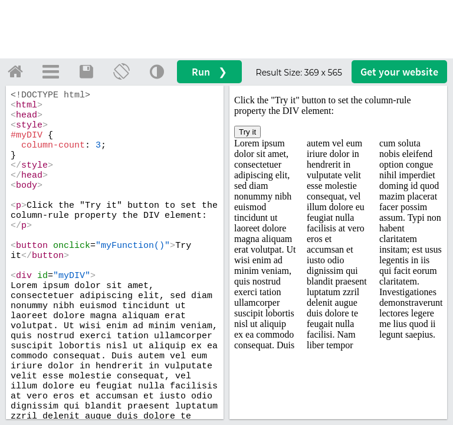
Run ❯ (209, 72)
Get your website (399, 72)
